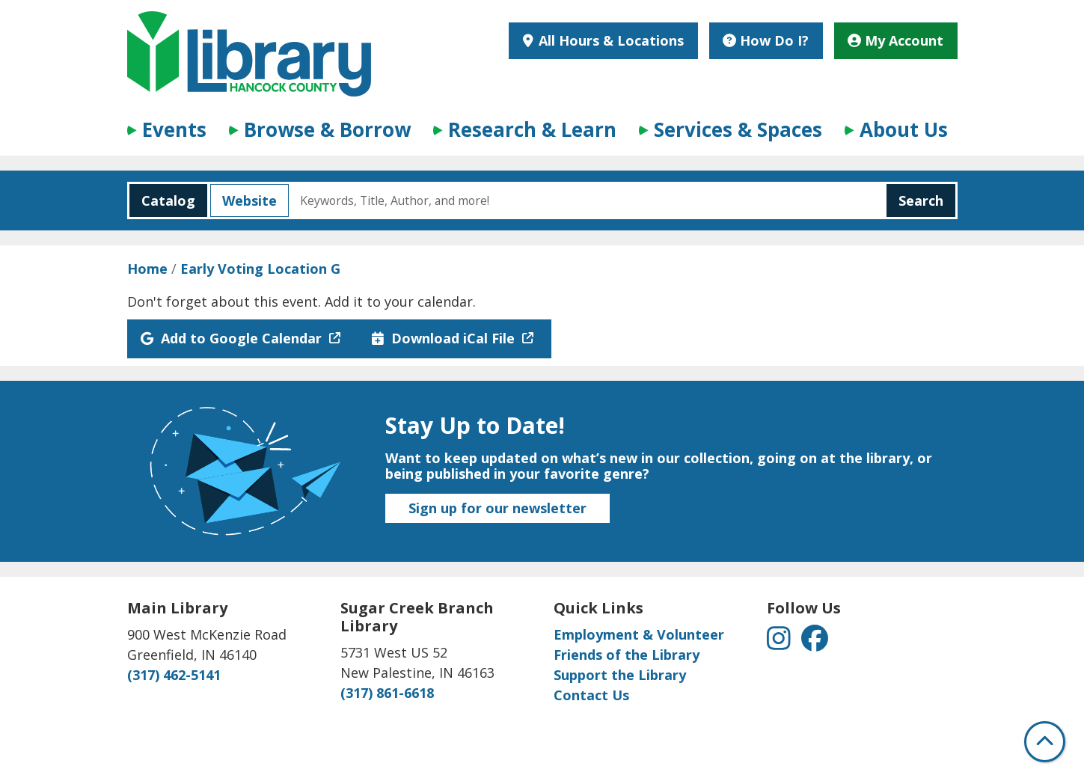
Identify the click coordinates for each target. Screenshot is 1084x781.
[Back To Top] (1044, 741)
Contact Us (591, 695)
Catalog (162, 200)
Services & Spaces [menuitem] (738, 129)
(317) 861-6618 (387, 693)
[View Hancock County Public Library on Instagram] (780, 643)
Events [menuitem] (174, 129)
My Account (895, 40)
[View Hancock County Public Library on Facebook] (814, 643)
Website (243, 200)
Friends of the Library (626, 655)
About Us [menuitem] (904, 129)
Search (920, 200)
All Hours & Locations (609, 40)
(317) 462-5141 (174, 675)
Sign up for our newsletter (497, 508)
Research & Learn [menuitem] (532, 129)
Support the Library (620, 675)
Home (147, 269)
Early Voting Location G (260, 269)
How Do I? (766, 40)
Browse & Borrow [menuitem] (327, 129)
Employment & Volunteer (639, 634)
